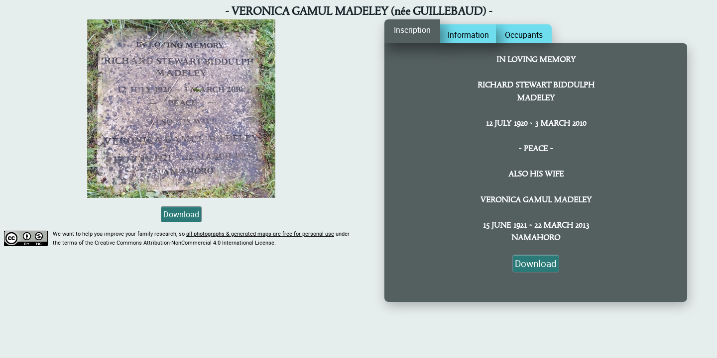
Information (468, 34)
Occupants (524, 34)
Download (181, 214)
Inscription (412, 29)
